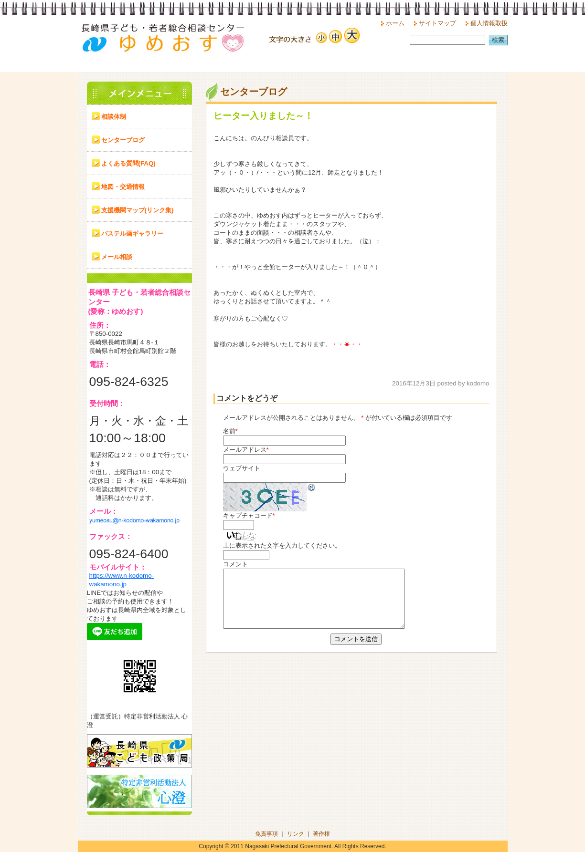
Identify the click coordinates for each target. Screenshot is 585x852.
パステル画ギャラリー (132, 233)
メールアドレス (244, 449)
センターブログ (123, 140)
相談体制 (113, 116)
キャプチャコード (248, 515)
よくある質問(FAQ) (128, 163)
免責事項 (266, 834)
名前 (229, 431)
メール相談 (116, 256)
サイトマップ (437, 23)
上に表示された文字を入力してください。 (282, 545)
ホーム (395, 23)
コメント (235, 564)
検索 (498, 39)
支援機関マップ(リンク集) (137, 210)
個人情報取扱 (489, 23)
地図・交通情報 (123, 186)
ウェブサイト (241, 468)
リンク (295, 834)
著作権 (321, 834)
